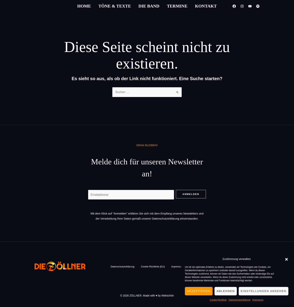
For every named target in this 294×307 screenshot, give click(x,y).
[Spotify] (258, 6)
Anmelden (190, 194)
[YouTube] (250, 6)
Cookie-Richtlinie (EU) (153, 266)
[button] (286, 259)
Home (84, 6)
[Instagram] (242, 6)
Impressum (257, 300)
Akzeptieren (199, 291)
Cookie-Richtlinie (218, 300)
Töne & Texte (114, 6)
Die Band (148, 6)
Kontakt (206, 6)
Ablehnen (226, 291)
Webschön (167, 295)
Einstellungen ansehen (263, 291)
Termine (177, 6)
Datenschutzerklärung (239, 300)
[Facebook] (234, 6)
